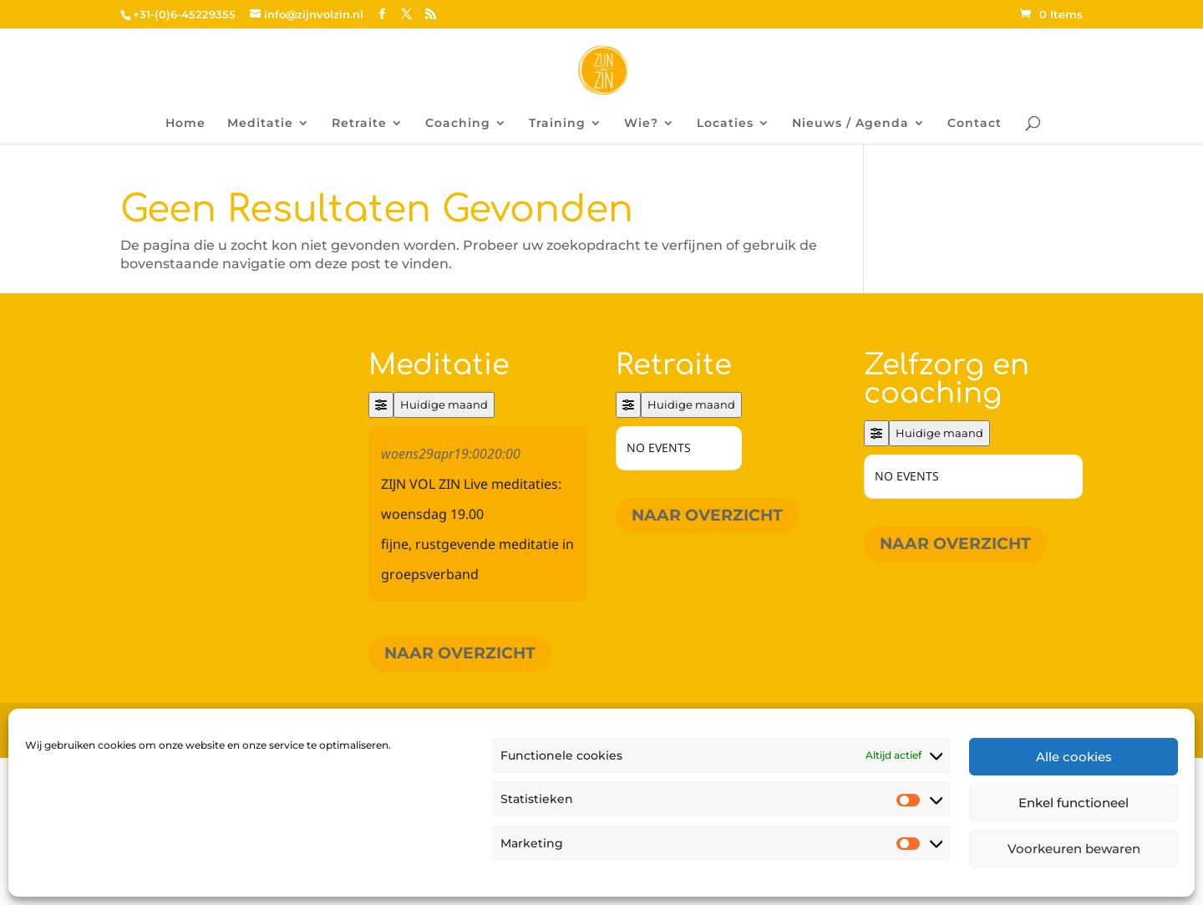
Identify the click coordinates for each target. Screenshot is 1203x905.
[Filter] (380, 405)
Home (185, 123)
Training (557, 123)
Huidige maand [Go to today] (444, 404)
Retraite (359, 123)
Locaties (725, 123)
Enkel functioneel (1073, 803)
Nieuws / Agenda (850, 123)
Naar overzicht (460, 653)
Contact (974, 123)
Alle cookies (1074, 757)
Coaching (457, 123)
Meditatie (260, 123)
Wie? (641, 123)
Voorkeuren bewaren (1074, 849)
